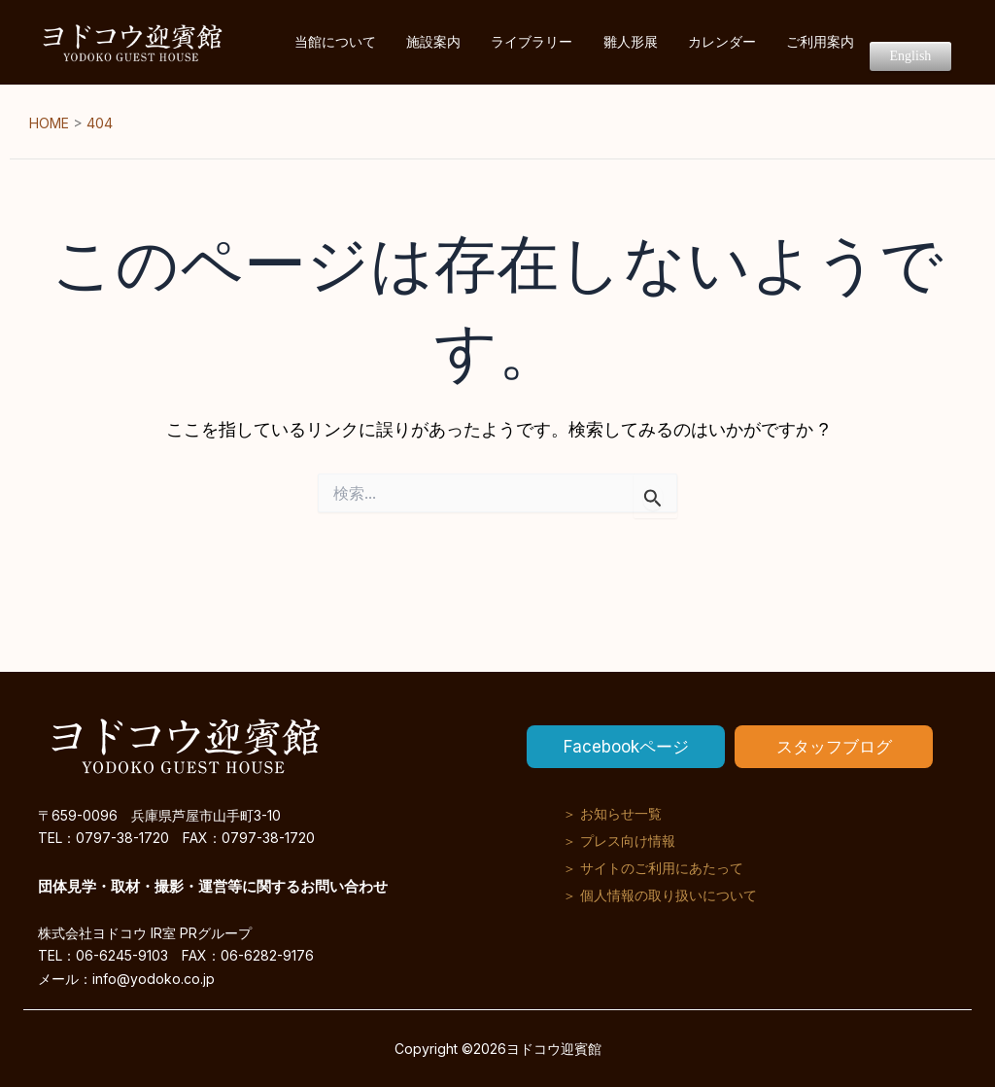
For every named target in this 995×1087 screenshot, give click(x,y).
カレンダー (764, 42)
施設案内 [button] (525, 42)
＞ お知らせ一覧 (612, 813)
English (919, 43)
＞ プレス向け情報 (619, 840)
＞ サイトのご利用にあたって (653, 867)
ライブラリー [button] (607, 42)
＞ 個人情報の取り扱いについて (660, 895)
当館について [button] (444, 42)
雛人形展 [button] (689, 42)
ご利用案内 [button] (845, 42)
